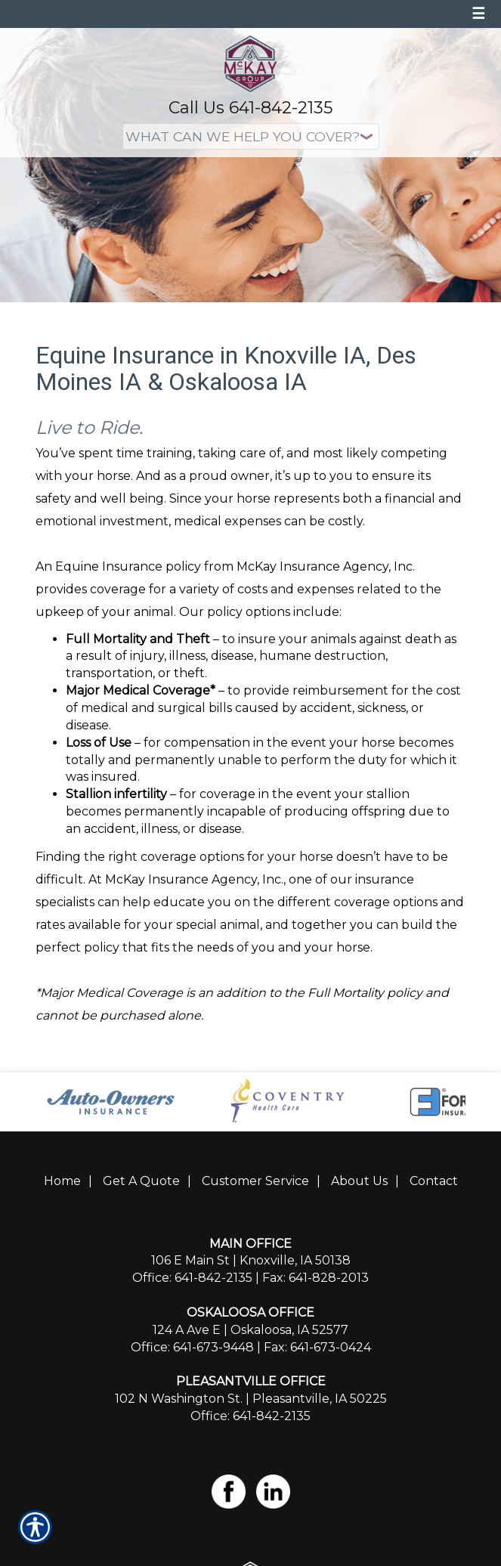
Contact (434, 1181)
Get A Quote (141, 1181)
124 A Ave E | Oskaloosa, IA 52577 (250, 1330)
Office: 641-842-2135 (192, 1277)
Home (62, 1181)
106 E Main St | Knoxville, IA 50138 (251, 1260)
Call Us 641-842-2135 (250, 107)
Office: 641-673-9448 (192, 1347)
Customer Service (255, 1181)
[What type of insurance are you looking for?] (250, 136)
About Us (359, 1181)
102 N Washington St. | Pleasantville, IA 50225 (251, 1398)
